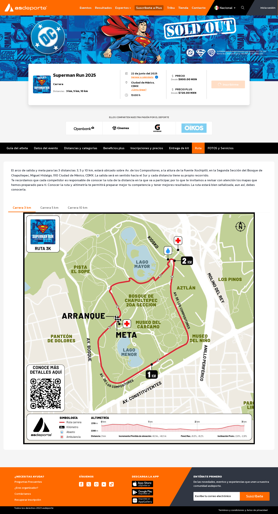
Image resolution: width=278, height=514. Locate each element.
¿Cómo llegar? (139, 89)
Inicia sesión (267, 8)
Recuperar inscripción (27, 500)
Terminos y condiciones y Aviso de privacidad (243, 510)
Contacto (199, 7)
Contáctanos (22, 494)
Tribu (171, 7)
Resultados (103, 7)
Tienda (183, 7)
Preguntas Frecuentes (28, 482)
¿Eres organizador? (26, 488)
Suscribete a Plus (149, 8)
